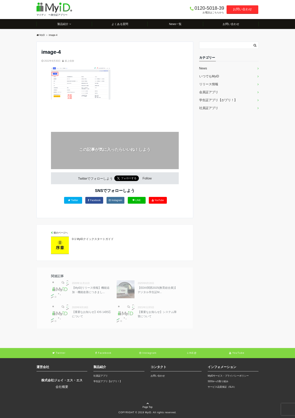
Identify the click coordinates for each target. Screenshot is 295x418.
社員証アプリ (208, 108)
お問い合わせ (242, 9)
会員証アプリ (208, 92)
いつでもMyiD (209, 76)
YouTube (158, 200)
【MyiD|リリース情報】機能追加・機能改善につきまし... (91, 290)
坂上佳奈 (69, 60)
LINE (137, 200)
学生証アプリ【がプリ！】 (218, 100)
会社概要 (62, 386)
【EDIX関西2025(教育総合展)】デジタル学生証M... (157, 290)
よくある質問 (119, 24)
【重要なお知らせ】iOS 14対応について (91, 314)
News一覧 (175, 24)
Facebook (94, 200)
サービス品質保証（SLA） (222, 386)
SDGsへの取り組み (218, 381)
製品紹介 (62, 24)
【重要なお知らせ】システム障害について (157, 314)
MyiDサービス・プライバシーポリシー (228, 375)
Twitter (73, 200)
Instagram (115, 200)
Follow (147, 178)
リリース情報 (208, 84)
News (203, 68)
